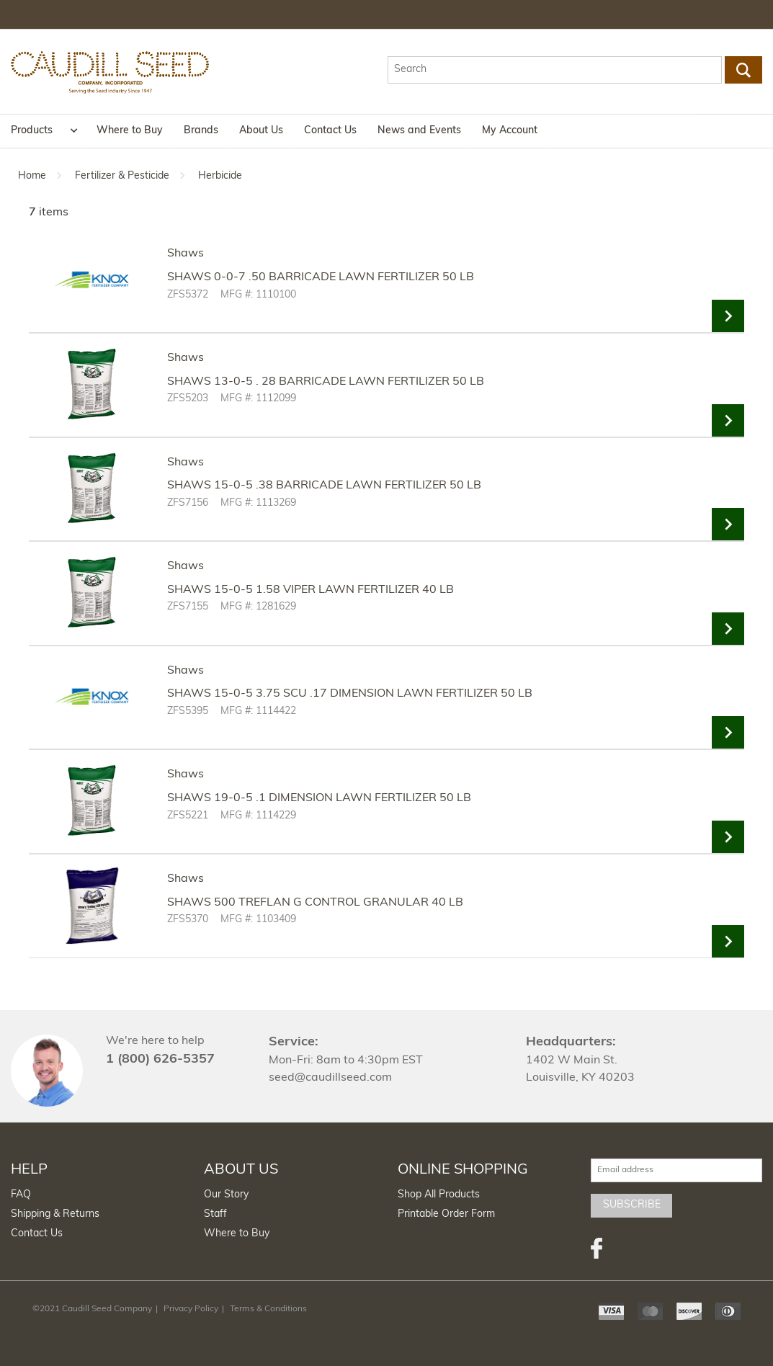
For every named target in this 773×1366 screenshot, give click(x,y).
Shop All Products (439, 1194)
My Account (509, 130)
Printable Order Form (446, 1214)
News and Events (419, 130)
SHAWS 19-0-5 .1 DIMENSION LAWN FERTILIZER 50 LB (319, 798)
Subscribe (632, 1205)
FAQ (21, 1194)
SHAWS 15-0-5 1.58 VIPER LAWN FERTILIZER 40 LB (310, 590)
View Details (728, 316)
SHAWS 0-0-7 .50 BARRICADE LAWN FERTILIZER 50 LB (320, 277)
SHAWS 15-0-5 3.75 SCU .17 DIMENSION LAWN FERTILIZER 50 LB (349, 694)
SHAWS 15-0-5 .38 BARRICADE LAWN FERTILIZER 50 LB (324, 485)
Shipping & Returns (55, 1214)
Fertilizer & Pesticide (122, 176)
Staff (215, 1214)
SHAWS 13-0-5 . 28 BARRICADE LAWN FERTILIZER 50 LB (325, 382)
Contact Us (330, 130)
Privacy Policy (191, 1309)
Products (32, 130)
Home (32, 176)
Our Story (226, 1194)
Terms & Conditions (268, 1309)
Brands (201, 130)
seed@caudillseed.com (330, 1078)
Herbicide (220, 176)
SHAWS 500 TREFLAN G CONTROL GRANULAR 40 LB (315, 903)
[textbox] (555, 70)
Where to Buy (130, 130)
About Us (261, 130)
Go (743, 70)
